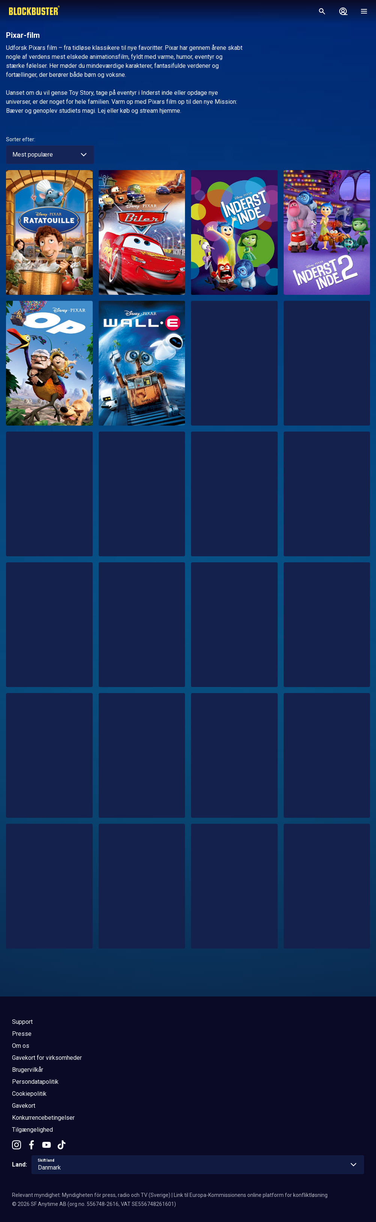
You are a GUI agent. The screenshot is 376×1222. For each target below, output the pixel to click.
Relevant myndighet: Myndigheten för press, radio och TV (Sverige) (91, 1195)
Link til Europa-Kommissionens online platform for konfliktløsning (251, 1195)
